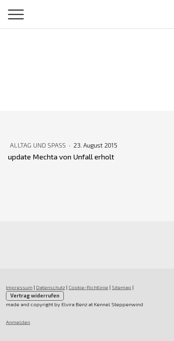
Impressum (19, 287)
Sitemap (121, 287)
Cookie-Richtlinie (88, 287)
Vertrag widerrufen (34, 295)
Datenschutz (50, 287)
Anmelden (18, 322)
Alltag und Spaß (38, 145)
